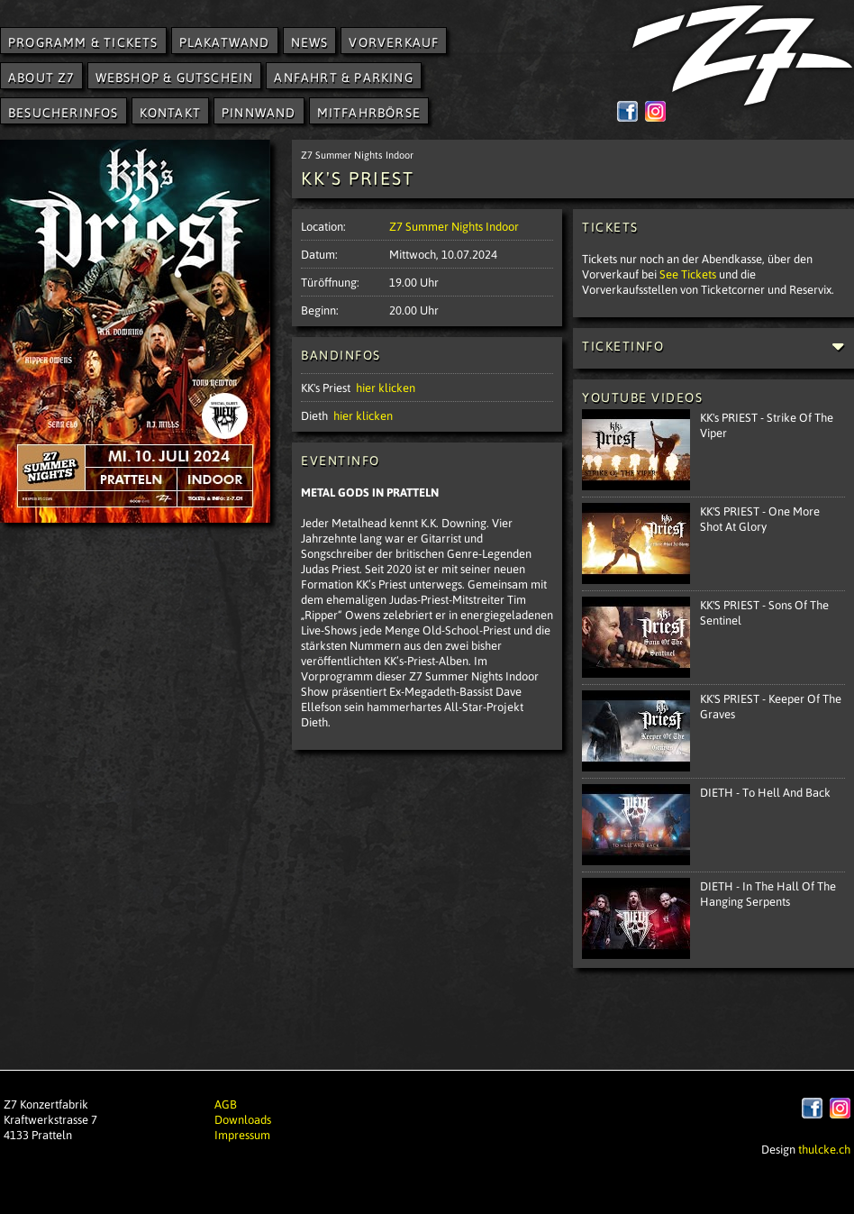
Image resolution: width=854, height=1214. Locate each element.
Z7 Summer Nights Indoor (454, 225)
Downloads (242, 1119)
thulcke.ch (824, 1148)
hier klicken (385, 387)
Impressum (242, 1134)
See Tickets (687, 273)
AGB (225, 1103)
